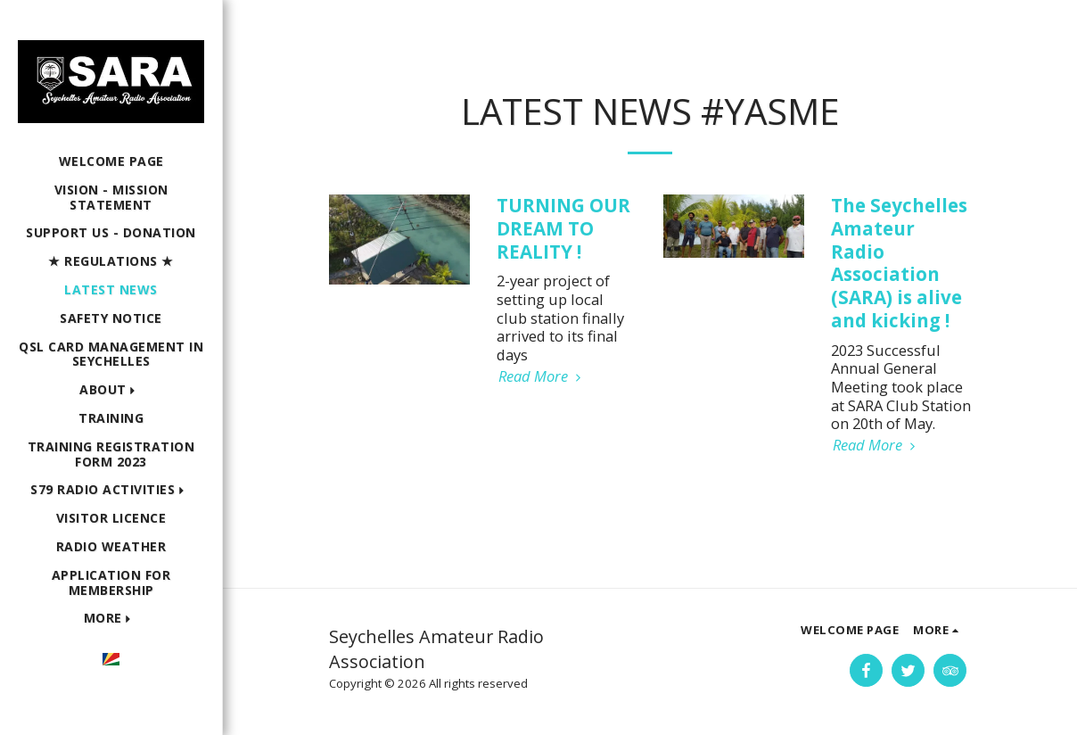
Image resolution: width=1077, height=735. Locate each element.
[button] (111, 390)
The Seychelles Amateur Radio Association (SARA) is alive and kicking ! (899, 263)
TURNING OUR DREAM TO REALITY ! (563, 228)
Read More (542, 377)
